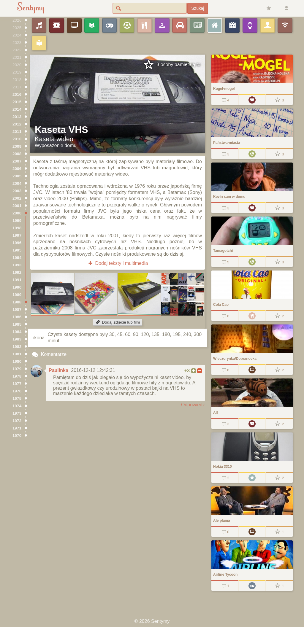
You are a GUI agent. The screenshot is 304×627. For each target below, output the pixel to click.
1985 (16, 324)
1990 (16, 287)
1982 (16, 346)
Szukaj (197, 8)
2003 (16, 191)
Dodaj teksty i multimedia (117, 263)
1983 (16, 339)
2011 (16, 131)
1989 (16, 294)
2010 (16, 139)
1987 (16, 309)
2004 (16, 183)
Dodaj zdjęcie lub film (117, 322)
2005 (16, 176)
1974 (16, 406)
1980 (16, 361)
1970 (16, 435)
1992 (16, 272)
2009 (16, 146)
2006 (16, 168)
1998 (16, 228)
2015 (16, 102)
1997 (16, 235)
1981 (16, 354)
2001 (16, 205)
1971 (16, 428)
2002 (16, 198)
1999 (16, 220)
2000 (16, 213)
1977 (16, 383)
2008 (16, 154)
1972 (16, 420)
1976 (16, 391)
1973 (16, 413)
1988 (16, 302)
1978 (16, 376)
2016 (16, 94)
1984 (16, 332)
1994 (16, 257)
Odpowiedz (193, 404)
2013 (16, 116)
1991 (16, 280)
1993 (16, 265)
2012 (16, 124)
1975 (16, 398)
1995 (16, 250)
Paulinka (58, 370)
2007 (16, 161)
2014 (16, 109)
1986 (16, 317)
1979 (16, 369)
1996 (16, 243)
